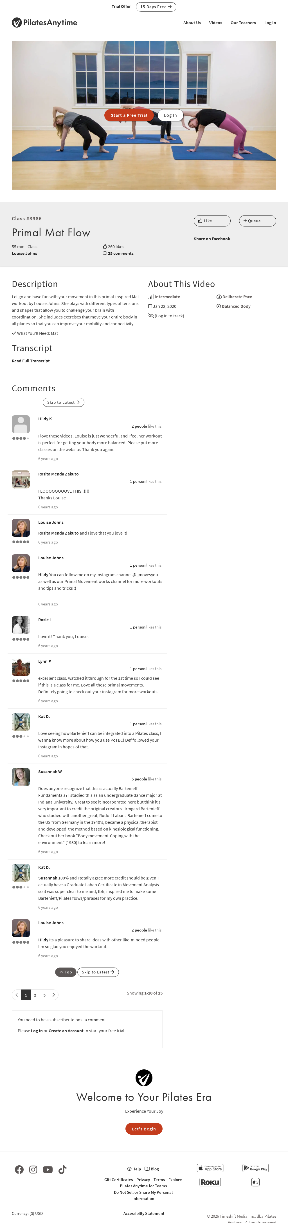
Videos (215, 22)
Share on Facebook (212, 238)
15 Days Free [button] (156, 6)
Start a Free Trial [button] (129, 115)
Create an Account (66, 1030)
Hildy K (45, 418)
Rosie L (45, 619)
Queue (252, 220)
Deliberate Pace (237, 296)
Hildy (43, 574)
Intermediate (167, 296)
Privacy (143, 1179)
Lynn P (44, 661)
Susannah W (50, 771)
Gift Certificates (118, 1179)
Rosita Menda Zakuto (58, 474)
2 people (139, 426)
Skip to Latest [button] (63, 402)
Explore (175, 1179)
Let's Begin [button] (144, 1129)
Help (134, 1169)
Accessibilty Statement (143, 1213)
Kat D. (44, 716)
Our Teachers (243, 22)
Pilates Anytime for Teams (143, 1185)
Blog (152, 1169)
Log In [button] (170, 115)
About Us (192, 22)
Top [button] (66, 972)
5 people (139, 779)
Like (205, 220)
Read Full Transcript (31, 360)
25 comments (121, 253)
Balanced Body (236, 306)
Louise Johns (24, 253)
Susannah (47, 878)
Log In (270, 22)
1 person (137, 481)
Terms (159, 1179)
